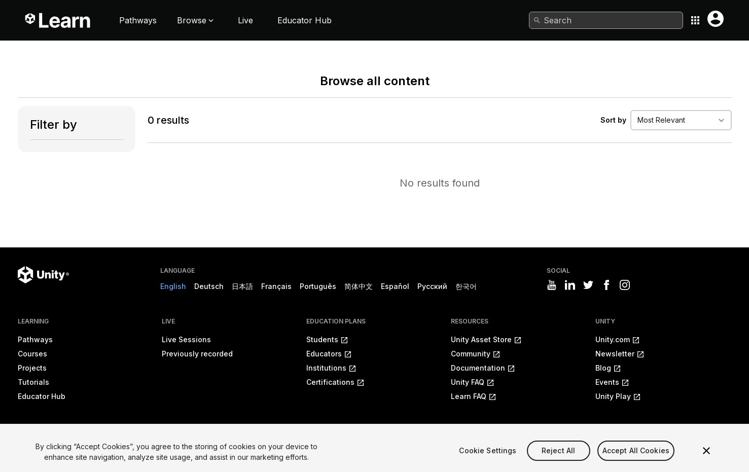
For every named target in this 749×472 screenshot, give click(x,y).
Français (276, 286)
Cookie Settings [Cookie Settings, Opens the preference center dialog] (487, 463)
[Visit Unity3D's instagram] (625, 285)
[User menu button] (715, 19)
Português (318, 286)
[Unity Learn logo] (58, 20)
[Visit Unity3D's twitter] (588, 285)
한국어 (466, 286)
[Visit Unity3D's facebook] (606, 285)
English (173, 286)
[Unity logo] (43, 275)
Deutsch (209, 286)
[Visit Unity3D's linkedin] (570, 285)
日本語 (242, 286)
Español (395, 286)
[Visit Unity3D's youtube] (552, 285)
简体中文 (358, 286)
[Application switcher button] (695, 20)
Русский (432, 286)
